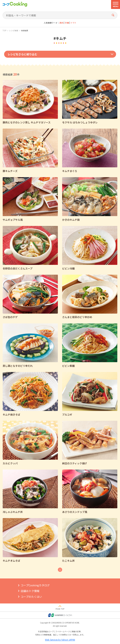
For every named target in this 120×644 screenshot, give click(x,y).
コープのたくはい (31, 596)
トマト (73, 23)
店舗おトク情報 (30, 591)
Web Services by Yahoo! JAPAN (60, 639)
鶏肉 (61, 23)
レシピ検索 (13, 30)
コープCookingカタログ (35, 585)
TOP (4, 30)
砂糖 (67, 23)
